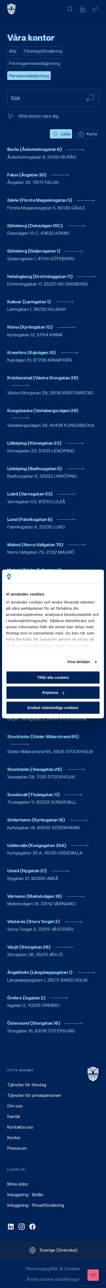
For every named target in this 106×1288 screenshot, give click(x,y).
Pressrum (17, 1148)
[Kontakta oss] (93, 1275)
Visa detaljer (78, 661)
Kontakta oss (20, 1127)
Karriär (13, 1116)
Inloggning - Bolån (25, 1194)
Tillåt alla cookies (53, 677)
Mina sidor (17, 1184)
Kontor (14, 1137)
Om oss (15, 1105)
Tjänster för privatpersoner (34, 1095)
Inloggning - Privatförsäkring (35, 1205)
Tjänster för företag (26, 1084)
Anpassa (53, 692)
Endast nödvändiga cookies (53, 707)
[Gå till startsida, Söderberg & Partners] (11, 9)
